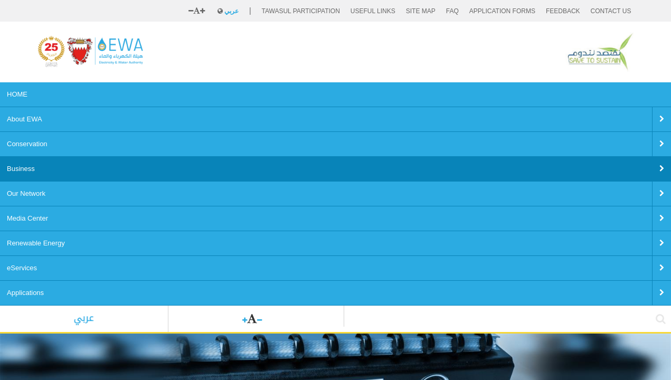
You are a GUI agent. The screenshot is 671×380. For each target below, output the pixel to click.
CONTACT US (611, 11)
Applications (485, 94)
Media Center (309, 94)
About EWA (99, 94)
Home (45, 261)
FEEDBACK (563, 11)
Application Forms (502, 11)
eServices (435, 94)
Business (204, 94)
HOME (54, 94)
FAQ (452, 11)
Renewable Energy (375, 94)
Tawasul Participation (301, 11)
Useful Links (373, 11)
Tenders (129, 261)
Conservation (153, 94)
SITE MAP (421, 11)
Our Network (253, 94)
